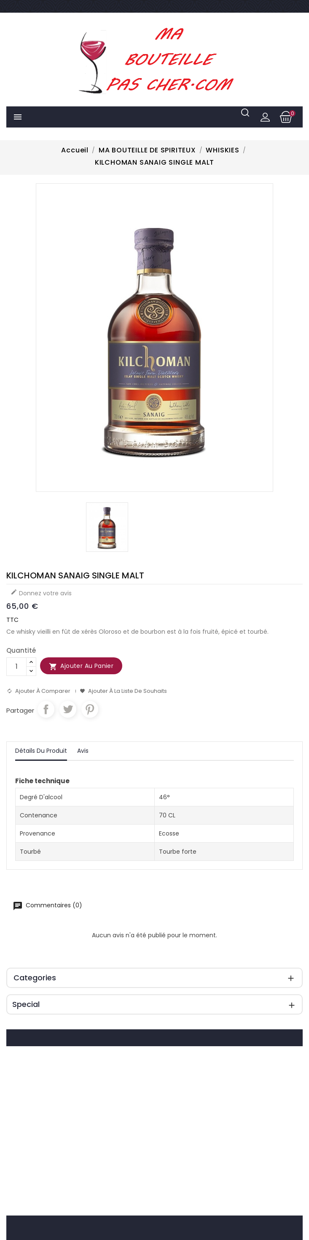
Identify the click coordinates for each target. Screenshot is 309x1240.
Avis (83, 750)
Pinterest (89, 709)
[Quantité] (16, 666)
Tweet (67, 709)
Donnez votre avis (41, 593)
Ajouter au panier (81, 666)
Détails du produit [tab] (41, 750)
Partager (46, 709)
